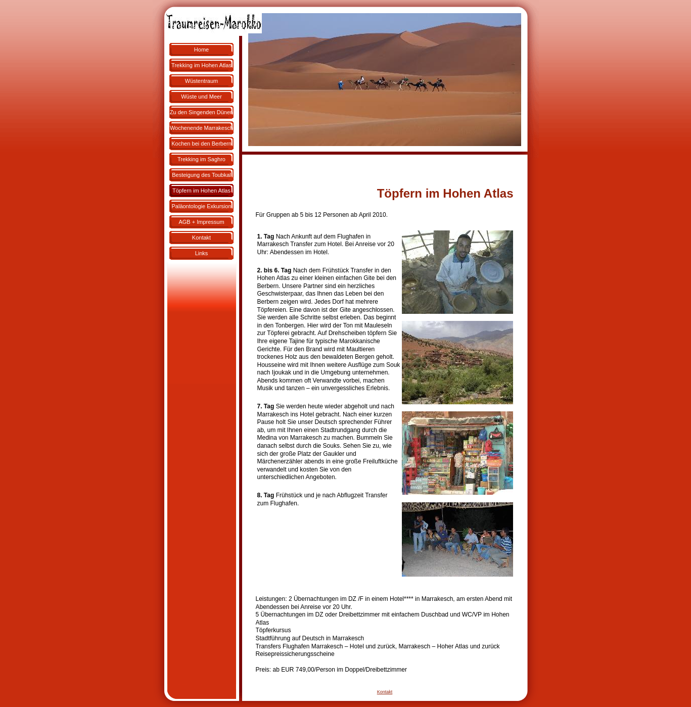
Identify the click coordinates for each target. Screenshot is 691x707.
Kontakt (385, 691)
